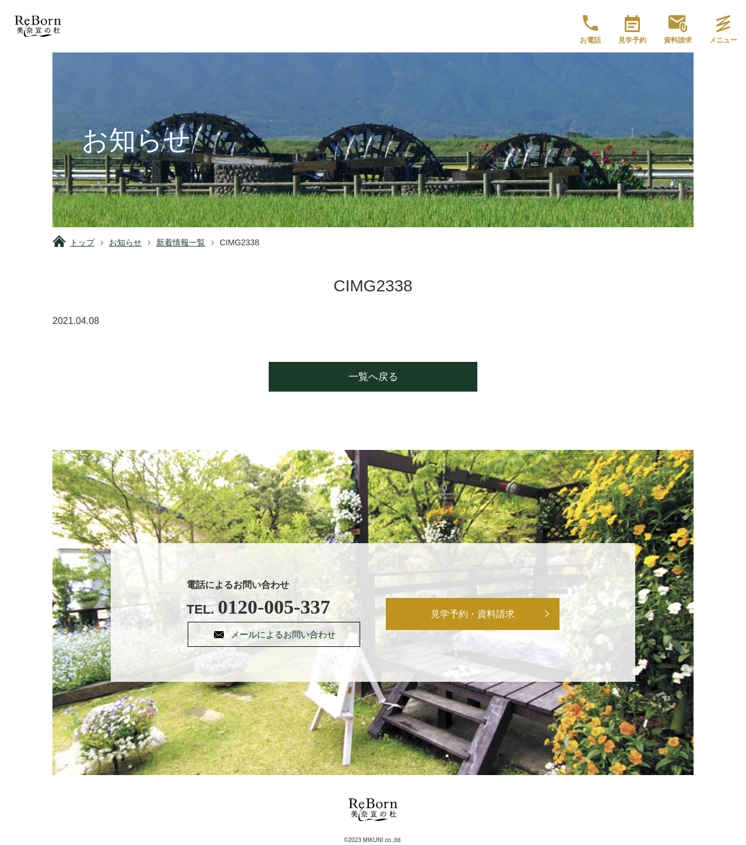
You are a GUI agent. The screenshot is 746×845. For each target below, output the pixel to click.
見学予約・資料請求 (473, 613)
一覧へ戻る (373, 376)
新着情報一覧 (180, 242)
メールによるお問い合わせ (284, 634)
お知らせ (125, 242)
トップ (82, 242)
